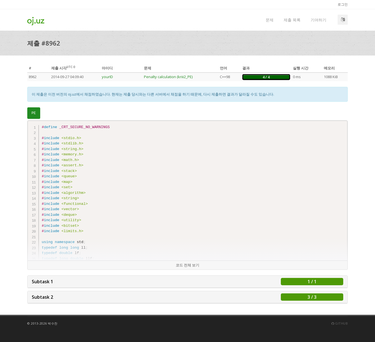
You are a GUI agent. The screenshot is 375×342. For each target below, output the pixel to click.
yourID (107, 76)
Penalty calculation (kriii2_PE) (168, 76)
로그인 (343, 4)
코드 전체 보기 (187, 265)
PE (33, 113)
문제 (270, 19)
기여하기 (318, 19)
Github (339, 323)
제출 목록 (292, 19)
